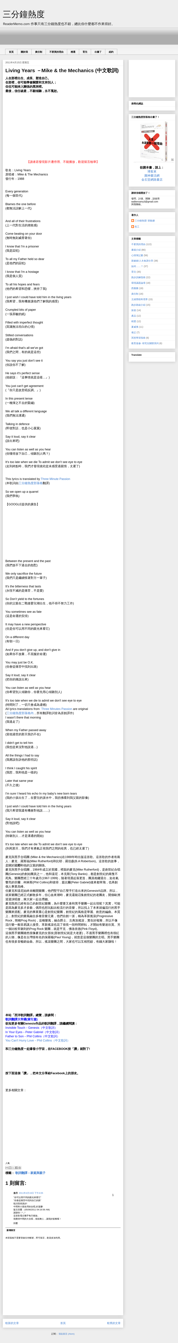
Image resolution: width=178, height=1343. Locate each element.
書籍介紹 (136, 249)
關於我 (24, 52)
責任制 (38, 52)
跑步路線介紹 (138, 305)
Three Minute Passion (55, 479)
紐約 (111, 52)
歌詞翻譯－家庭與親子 (30, 1173)
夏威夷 (134, 327)
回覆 (15, 1223)
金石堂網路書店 (152, 179)
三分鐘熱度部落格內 (20, 713)
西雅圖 (134, 288)
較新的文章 (12, 1323)
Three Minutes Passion (56, 709)
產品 (133, 315)
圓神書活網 (152, 175)
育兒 (85, 52)
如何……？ (137, 266)
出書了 (98, 52)
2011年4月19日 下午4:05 (31, 1193)
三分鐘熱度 (24, 14)
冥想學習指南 (138, 337)
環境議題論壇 (138, 283)
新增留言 (11, 1230)
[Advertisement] (66, 35)
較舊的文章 (114, 1323)
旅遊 (133, 310)
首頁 (11, 52)
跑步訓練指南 (138, 277)
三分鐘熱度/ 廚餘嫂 (145, 220)
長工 (137, 226)
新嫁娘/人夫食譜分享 (142, 260)
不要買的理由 (56, 52)
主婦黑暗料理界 (139, 299)
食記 (133, 332)
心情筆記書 (137, 255)
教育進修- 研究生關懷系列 (145, 343)
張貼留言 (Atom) (67, 1334)
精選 (73, 52)
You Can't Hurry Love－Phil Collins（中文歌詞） (37, 1040)
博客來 (152, 171)
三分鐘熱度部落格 (30, 483)
